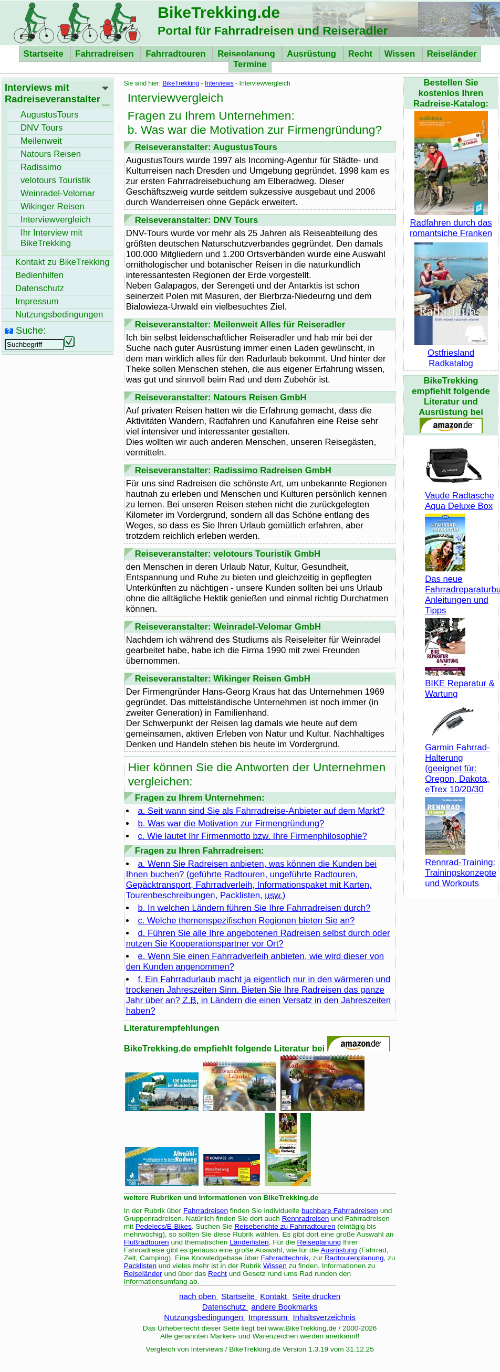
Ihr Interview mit (51, 238)
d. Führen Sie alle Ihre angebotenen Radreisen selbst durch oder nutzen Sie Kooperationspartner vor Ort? (258, 938)
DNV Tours (41, 128)
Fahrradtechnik (284, 1258)
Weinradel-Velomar (57, 193)
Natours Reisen (50, 154)
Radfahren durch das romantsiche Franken (451, 222)
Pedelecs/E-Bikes (164, 1226)
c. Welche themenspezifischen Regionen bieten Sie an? (246, 921)
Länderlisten (249, 1242)
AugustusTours (49, 115)
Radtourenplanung (354, 1258)
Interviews (219, 83)
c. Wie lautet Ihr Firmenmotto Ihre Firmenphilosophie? (252, 836)
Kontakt (274, 1296)
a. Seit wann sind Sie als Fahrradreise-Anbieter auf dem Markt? (261, 811)
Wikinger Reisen (52, 206)
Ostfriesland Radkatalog (451, 352)
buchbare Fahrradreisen (339, 1211)
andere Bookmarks (284, 1306)
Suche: (31, 330)
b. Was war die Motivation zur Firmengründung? (231, 823)
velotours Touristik (55, 180)
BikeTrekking (180, 83)
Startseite (45, 54)
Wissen (401, 54)
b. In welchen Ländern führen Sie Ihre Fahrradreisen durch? (254, 908)
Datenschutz (225, 1306)
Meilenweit (41, 141)
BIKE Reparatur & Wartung (460, 683)
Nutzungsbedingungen (204, 1317)
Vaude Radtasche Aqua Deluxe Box (459, 495)
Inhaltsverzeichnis (324, 1317)
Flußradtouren (146, 1242)
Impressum (269, 1317)
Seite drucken (316, 1296)
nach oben (198, 1296)
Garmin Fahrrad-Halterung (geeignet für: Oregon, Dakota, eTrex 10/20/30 (457, 763)
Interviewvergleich (55, 220)
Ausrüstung (312, 54)
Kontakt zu (62, 262)
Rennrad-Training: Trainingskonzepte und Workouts (460, 867)
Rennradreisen (305, 1218)
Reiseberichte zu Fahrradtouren (284, 1226)
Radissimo (40, 167)
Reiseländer (452, 54)
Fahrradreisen (105, 54)
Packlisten (140, 1266)
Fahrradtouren (176, 54)
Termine (250, 64)
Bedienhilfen (39, 275)
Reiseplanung (247, 54)
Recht (361, 54)
